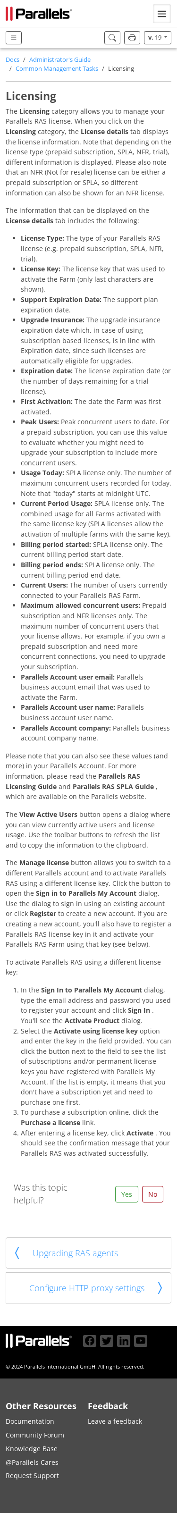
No (152, 1194)
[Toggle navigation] (161, 14)
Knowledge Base (32, 1448)
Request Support (32, 1475)
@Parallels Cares (32, 1462)
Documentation (30, 1421)
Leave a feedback (115, 1421)
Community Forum (35, 1434)
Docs (12, 60)
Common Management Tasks (57, 69)
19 (155, 38)
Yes (126, 1194)
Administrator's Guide (60, 60)
